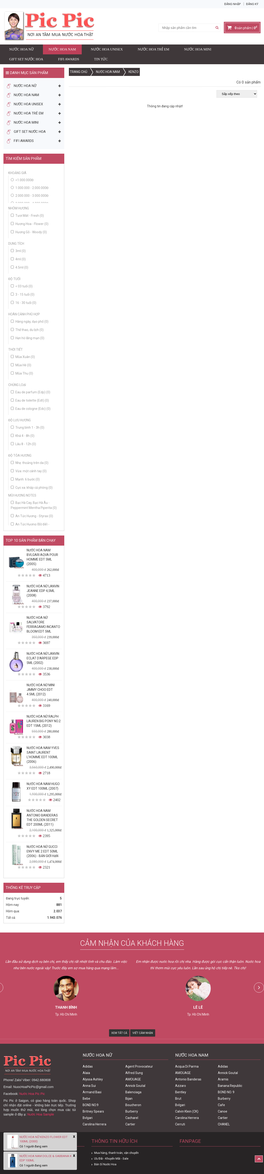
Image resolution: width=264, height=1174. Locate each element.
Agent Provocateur (139, 1066)
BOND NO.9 (90, 1105)
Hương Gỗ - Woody (29, 232)
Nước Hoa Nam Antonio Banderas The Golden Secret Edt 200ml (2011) (42, 817)
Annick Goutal (135, 1086)
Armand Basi (92, 1092)
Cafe (221, 1105)
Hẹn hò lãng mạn (27, 338)
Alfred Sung (134, 1073)
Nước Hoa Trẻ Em (153, 49)
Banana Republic (230, 1086)
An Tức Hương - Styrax (32, 516)
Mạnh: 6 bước (25, 479)
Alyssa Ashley (93, 1079)
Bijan (128, 1098)
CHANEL (224, 1124)
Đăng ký (252, 4)
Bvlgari (88, 1118)
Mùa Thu (22, 373)
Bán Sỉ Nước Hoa (105, 1164)
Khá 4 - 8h (22, 436)
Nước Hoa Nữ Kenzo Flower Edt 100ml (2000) (43, 1139)
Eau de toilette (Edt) (30, 400)
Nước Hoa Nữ (21, 49)
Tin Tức (101, 59)
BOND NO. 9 (226, 1092)
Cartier (130, 1124)
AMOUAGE (133, 1079)
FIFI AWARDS (68, 59)
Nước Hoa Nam (62, 49)
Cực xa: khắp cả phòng (32, 487)
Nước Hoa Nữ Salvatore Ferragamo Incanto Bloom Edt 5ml (43, 624)
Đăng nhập (232, 4)
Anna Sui (89, 1086)
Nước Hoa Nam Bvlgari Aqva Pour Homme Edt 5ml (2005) (42, 557)
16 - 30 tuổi (23, 303)
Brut (178, 1098)
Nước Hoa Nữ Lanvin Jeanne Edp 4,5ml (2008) (43, 590)
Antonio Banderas (188, 1079)
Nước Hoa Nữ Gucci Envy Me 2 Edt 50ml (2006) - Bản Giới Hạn (42, 851)
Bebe (86, 1098)
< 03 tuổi (22, 286)
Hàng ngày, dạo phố (29, 321)
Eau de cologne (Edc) (31, 409)
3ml (18, 251)
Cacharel (131, 1118)
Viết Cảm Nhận (142, 1033)
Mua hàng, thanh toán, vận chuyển (116, 1153)
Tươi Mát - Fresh (27, 215)
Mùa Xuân (23, 357)
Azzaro (180, 1086)
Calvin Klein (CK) (186, 1111)
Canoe (222, 1111)
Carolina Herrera (94, 1124)
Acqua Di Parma (187, 1066)
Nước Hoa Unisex (107, 49)
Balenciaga (133, 1092)
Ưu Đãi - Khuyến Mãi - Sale (111, 1158)
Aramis (223, 1079)
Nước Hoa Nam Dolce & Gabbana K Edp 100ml (46, 1158)
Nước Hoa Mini (197, 49)
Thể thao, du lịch (27, 330)
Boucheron (133, 1105)
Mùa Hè (21, 365)
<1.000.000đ (24, 180)
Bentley (180, 1092)
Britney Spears (93, 1111)
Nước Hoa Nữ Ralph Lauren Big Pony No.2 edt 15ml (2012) (44, 721)
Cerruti (180, 1124)
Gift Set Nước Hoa (26, 59)
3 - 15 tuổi (22, 294)
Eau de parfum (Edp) (30, 392)
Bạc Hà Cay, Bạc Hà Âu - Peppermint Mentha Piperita (34, 505)
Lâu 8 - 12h (23, 444)
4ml (18, 259)
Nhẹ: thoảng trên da (29, 463)
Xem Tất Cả (119, 1033)
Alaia (86, 1073)
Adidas (88, 1066)
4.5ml (19, 267)
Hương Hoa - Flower (29, 224)
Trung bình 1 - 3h (27, 427)
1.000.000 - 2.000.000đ (31, 188)
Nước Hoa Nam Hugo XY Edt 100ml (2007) (43, 786)
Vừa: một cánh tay (29, 471)
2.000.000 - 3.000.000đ (31, 195)
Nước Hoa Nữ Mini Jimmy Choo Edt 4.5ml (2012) (41, 689)
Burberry (131, 1111)
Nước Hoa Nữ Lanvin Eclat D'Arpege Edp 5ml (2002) (43, 658)
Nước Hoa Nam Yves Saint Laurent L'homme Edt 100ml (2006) (43, 754)
